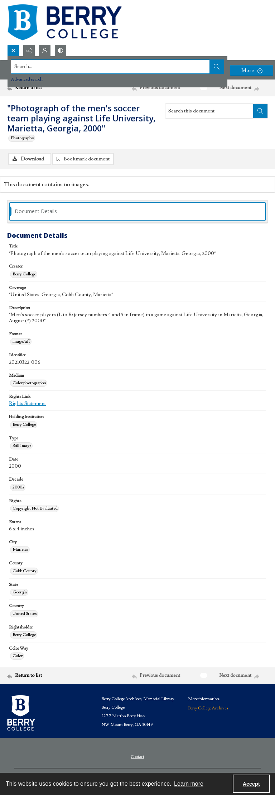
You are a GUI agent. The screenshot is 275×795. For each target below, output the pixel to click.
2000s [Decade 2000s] (18, 487)
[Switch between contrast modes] (60, 50)
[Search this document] (209, 111)
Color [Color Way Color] (18, 656)
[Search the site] (110, 66)
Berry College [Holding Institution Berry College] (24, 424)
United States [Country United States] (25, 613)
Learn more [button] (188, 784)
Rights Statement (27, 403)
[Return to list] (41, 88)
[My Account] (44, 50)
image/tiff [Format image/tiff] (21, 341)
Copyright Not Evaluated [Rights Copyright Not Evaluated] (35, 508)
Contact (137, 756)
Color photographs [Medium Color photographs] (29, 383)
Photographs (22, 138)
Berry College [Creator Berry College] (24, 274)
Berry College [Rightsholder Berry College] (24, 634)
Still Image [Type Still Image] (22, 445)
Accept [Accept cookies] (251, 784)
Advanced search (27, 79)
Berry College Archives (208, 708)
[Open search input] (13, 50)
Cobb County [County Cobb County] (25, 571)
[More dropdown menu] (251, 70)
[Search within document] (260, 111)
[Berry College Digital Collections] (64, 22)
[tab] (137, 211)
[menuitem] (137, 756)
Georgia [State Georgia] (20, 592)
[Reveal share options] (29, 50)
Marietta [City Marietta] (20, 549)
